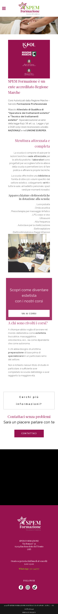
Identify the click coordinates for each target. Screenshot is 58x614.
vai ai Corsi (29, 314)
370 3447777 (34, 568)
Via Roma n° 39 (29, 543)
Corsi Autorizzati (16, 100)
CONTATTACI (29, 433)
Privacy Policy (29, 612)
